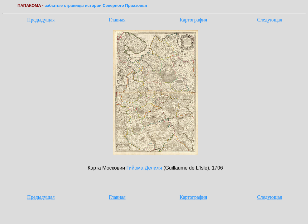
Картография (193, 19)
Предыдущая (41, 19)
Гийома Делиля (144, 167)
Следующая (269, 19)
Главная (117, 19)
